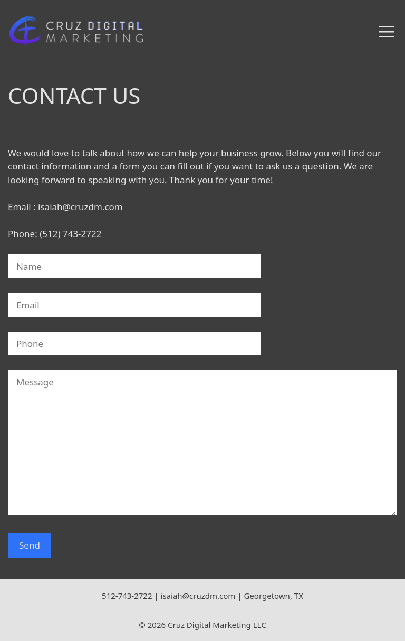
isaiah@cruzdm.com (80, 207)
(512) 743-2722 (70, 234)
